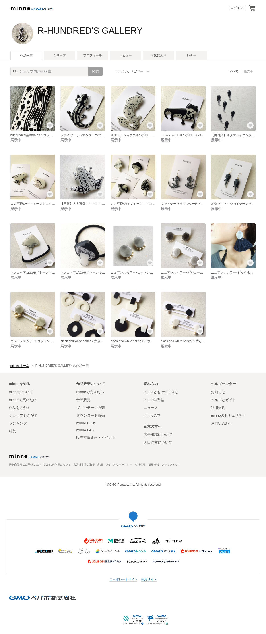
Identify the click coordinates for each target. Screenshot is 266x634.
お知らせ (218, 392)
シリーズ (59, 55)
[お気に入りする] (50, 125)
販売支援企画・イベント (95, 437)
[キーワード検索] (49, 71)
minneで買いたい (23, 400)
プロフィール (92, 55)
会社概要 (140, 464)
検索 (95, 71)
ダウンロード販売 (90, 415)
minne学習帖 (154, 400)
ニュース (151, 408)
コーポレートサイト (123, 579)
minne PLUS (86, 423)
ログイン (237, 8)
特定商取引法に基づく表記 (25, 464)
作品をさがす (19, 408)
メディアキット (171, 464)
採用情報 (153, 464)
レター (191, 55)
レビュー (125, 55)
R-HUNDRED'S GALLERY (90, 31)
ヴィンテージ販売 (90, 408)
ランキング (18, 423)
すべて (233, 71)
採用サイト (149, 579)
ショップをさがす (23, 415)
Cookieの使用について (57, 464)
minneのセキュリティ (228, 415)
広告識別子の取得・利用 (88, 464)
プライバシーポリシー (118, 464)
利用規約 (218, 408)
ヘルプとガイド (223, 400)
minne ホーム (19, 365)
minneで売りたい (90, 392)
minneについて (21, 392)
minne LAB (85, 430)
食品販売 (83, 400)
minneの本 (152, 415)
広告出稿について (158, 435)
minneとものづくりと (161, 392)
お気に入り (158, 55)
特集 (12, 431)
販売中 (248, 71)
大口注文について (158, 442)
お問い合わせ (221, 423)
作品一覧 (26, 55)
